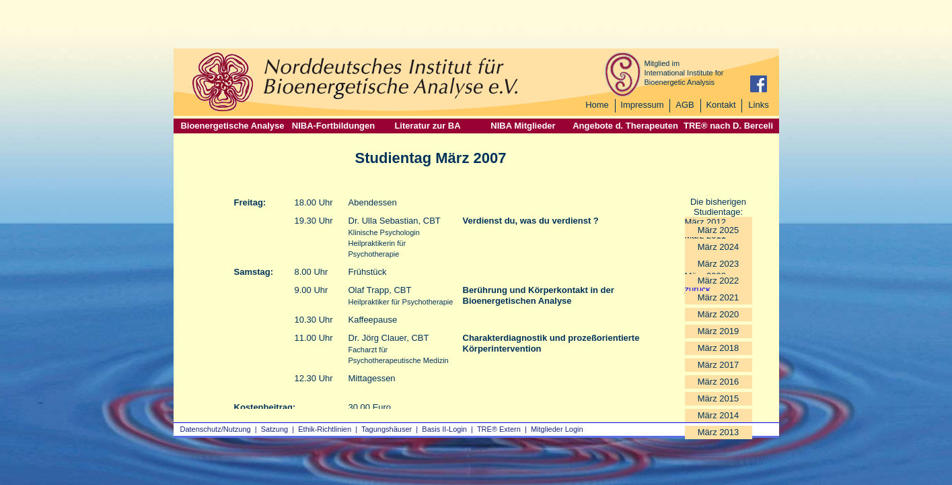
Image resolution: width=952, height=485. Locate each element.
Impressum (641, 105)
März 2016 (718, 382)
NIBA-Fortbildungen (333, 126)
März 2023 (718, 264)
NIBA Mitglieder (522, 126)
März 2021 (718, 297)
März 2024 (718, 247)
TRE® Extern (499, 429)
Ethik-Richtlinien (324, 429)
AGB (684, 105)
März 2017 (718, 365)
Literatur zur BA (427, 126)
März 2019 (718, 331)
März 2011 (705, 235)
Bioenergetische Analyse (232, 126)
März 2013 (718, 432)
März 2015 (718, 398)
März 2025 (718, 230)
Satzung (274, 429)
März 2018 (718, 348)
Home (597, 105)
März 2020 (718, 314)
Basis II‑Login (444, 429)
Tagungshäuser (386, 429)
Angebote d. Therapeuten (625, 126)
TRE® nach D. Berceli (728, 126)
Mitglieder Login (557, 429)
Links (758, 105)
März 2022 (718, 281)
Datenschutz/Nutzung (215, 429)
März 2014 (718, 415)
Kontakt (720, 105)
